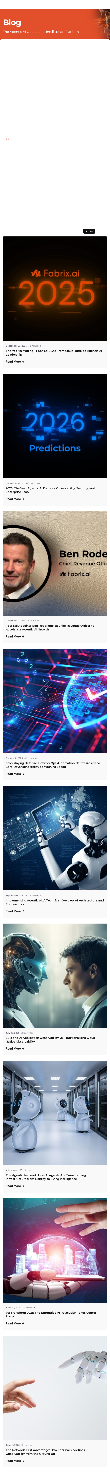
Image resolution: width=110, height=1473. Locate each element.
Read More (15, 361)
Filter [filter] (89, 231)
